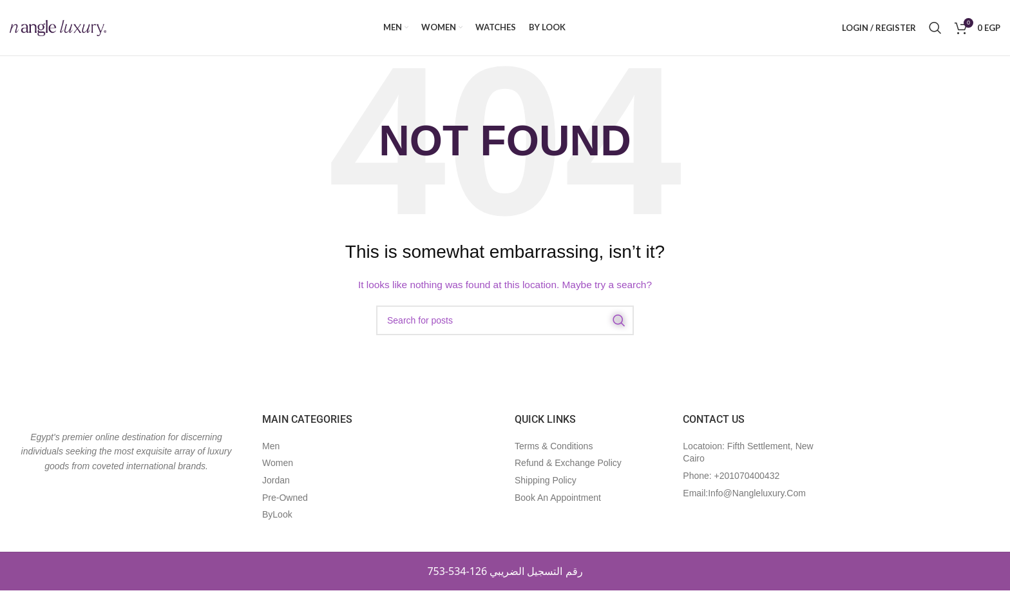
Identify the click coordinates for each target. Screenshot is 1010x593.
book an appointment (558, 499)
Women (277, 465)
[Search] (935, 29)
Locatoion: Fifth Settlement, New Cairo (748, 455)
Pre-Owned (285, 499)
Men (271, 448)
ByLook (277, 517)
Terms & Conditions (554, 448)
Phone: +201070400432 (731, 478)
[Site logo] (58, 28)
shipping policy (545, 483)
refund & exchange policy (568, 465)
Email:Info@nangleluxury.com (744, 495)
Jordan (276, 483)
